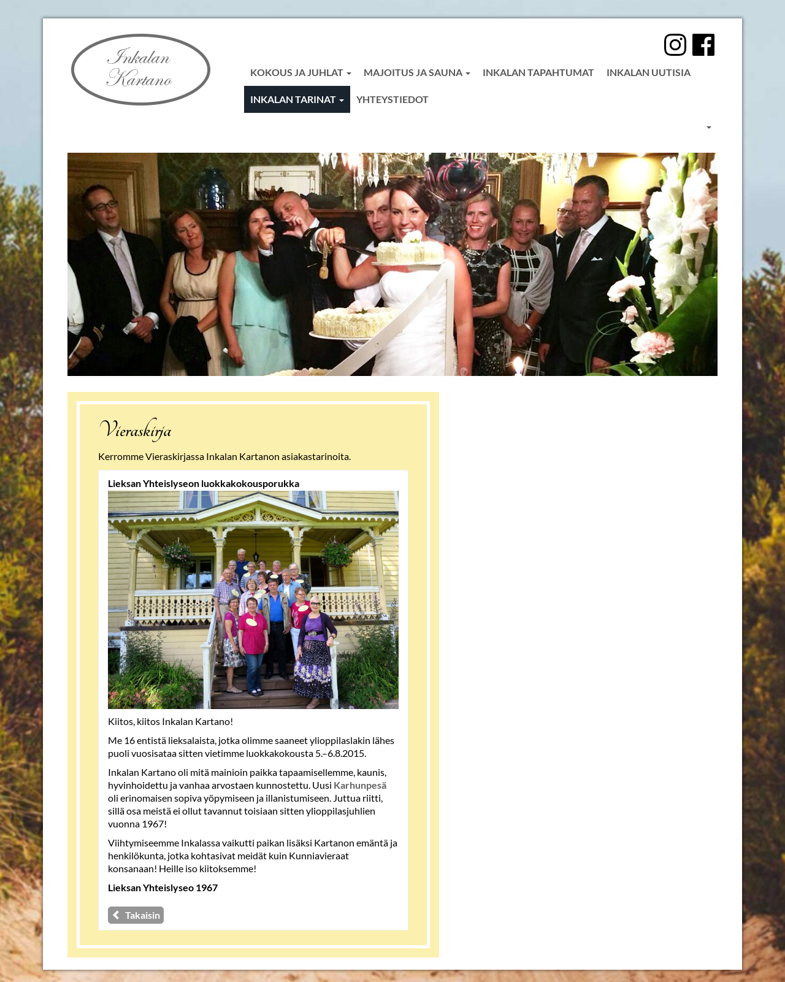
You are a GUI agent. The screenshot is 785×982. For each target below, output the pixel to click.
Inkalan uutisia (649, 72)
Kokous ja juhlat (300, 72)
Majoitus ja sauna (417, 72)
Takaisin (136, 915)
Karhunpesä (360, 785)
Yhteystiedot (392, 99)
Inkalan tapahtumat (538, 72)
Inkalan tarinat (297, 99)
